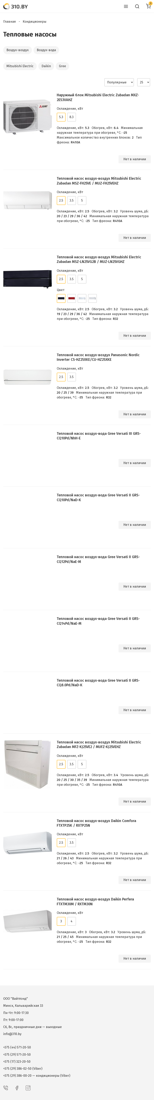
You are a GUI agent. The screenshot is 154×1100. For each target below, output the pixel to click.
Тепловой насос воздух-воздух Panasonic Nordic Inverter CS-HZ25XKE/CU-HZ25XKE (98, 357)
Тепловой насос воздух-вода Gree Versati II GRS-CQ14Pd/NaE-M (98, 621)
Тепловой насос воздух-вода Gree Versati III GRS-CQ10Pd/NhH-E (99, 435)
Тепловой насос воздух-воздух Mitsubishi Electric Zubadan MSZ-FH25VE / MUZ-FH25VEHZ (99, 180)
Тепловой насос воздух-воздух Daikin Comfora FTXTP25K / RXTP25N (96, 823)
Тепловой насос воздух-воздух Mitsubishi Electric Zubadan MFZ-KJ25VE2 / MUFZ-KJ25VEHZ (99, 744)
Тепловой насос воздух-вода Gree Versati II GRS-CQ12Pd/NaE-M (98, 559)
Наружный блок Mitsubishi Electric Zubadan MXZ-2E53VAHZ (98, 97)
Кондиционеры (34, 21)
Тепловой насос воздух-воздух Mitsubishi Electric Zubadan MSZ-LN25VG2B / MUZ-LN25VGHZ (99, 259)
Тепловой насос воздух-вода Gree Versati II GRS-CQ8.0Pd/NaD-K (98, 682)
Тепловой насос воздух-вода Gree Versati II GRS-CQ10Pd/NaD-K (98, 497)
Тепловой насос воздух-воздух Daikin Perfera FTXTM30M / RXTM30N (95, 901)
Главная (9, 21)
